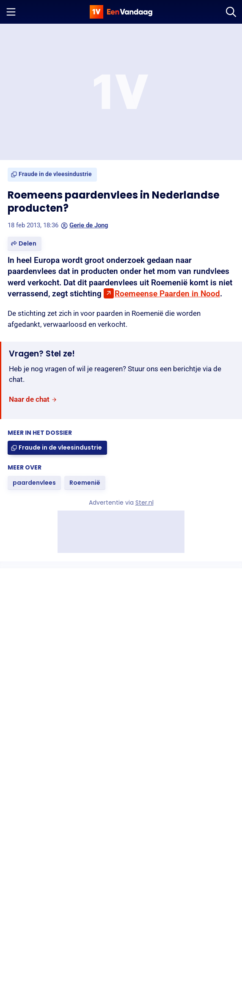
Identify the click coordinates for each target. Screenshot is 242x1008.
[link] (52, 175)
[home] (121, 12)
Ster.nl (144, 502)
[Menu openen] (11, 12)
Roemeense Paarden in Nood (167, 293)
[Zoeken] (231, 12)
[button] (24, 244)
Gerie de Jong (84, 225)
